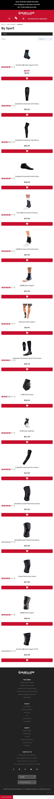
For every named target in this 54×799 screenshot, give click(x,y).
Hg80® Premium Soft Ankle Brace (27, 249)
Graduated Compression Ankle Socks (27, 176)
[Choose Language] (27, 777)
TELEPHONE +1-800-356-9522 (27, 755)
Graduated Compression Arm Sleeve (27, 467)
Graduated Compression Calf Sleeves (27, 104)
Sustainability (27, 697)
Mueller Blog (27, 733)
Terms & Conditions (27, 709)
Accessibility (27, 721)
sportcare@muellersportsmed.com (27, 758)
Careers (27, 736)
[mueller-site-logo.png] (26, 13)
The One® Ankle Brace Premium (27, 213)
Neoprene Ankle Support (27, 322)
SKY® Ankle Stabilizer (27, 431)
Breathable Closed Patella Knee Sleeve (27, 504)
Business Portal (27, 742)
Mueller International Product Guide (27, 691)
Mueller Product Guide (27, 685)
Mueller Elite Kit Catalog (27, 682)
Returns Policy (27, 718)
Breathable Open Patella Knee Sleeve (27, 540)
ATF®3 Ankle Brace (27, 395)
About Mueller (27, 730)
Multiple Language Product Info (27, 694)
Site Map (27, 745)
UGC (27, 715)
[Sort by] (45, 39)
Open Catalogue (11, 24)
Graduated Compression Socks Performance (27, 358)
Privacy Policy (27, 706)
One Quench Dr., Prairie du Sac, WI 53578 (28, 764)
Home (2, 24)
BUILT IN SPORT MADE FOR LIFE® (27, 2)
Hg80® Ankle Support (27, 286)
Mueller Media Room (27, 739)
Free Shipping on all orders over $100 (27, 4)
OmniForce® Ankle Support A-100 (27, 65)
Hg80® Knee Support (27, 613)
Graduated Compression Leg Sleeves (27, 140)
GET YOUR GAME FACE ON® (27, 7)
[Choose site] (27, 782)
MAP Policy (27, 712)
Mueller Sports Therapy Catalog (27, 688)
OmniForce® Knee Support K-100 (27, 649)
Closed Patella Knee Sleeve (27, 576)
